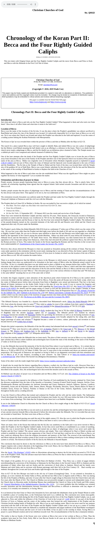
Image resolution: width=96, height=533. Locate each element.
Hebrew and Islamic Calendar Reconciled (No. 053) (68, 293)
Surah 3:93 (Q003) (84, 286)
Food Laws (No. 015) (62, 286)
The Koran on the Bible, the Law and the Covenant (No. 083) (46, 297)
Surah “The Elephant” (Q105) (19, 452)
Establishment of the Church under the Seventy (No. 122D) (41, 244)
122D (67, 499)
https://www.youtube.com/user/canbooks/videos (57, 361)
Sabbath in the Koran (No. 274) (33, 293)
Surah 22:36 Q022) (8, 288)
